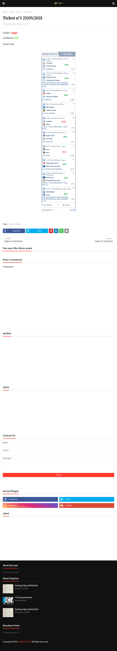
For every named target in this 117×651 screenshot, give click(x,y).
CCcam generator (23, 597)
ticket (11, 224)
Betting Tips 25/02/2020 (26, 609)
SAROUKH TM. (25, 642)
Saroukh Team (10, 24)
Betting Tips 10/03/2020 (26, 585)
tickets (11, 12)
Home (5, 12)
